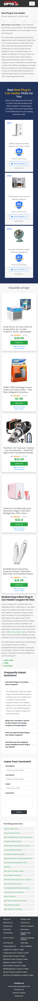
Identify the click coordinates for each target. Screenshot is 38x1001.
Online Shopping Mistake (27, 939)
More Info (19, 342)
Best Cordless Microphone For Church (17, 846)
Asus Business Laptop (11, 905)
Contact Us (25, 923)
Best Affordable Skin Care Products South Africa (21, 837)
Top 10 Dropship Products (13, 850)
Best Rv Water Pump (11, 829)
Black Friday (21, 632)
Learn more (8, 660)
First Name (9, 766)
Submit (19, 812)
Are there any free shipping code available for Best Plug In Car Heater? (17, 744)
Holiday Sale (26, 919)
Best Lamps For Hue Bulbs (13, 909)
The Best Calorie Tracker (12, 841)
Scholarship (8, 933)
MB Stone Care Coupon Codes (15, 959)
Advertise (7, 929)
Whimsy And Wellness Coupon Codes (18, 975)
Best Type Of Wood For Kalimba (15, 901)
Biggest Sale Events (26, 934)
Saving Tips (7, 926)
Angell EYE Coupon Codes (13, 949)
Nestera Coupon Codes (12, 962)
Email (7, 784)
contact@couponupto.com (19, 986)
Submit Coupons (27, 926)
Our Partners (8, 943)
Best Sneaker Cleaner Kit (12, 875)
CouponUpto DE (9, 946)
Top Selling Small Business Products (16, 888)
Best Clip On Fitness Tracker (14, 871)
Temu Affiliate (26, 946)
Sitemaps (24, 943)
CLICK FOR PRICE (19, 164)
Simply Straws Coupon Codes (15, 972)
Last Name (9, 775)
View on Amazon (19, 346)
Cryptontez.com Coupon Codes (16, 953)
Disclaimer (25, 929)
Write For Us (8, 923)
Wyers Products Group (12, 833)
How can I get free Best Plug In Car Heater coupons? (17, 733)
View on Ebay (19, 348)
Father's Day (11, 632)
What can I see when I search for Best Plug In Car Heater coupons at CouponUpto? (17, 723)
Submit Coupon (19, 993)
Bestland (7, 867)
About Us (6, 919)
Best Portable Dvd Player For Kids (15, 863)
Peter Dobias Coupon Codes (14, 965)
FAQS (6, 663)
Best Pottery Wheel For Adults (14, 854)
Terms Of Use (8, 938)
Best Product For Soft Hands (14, 892)
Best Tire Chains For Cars (13, 884)
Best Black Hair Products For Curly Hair (17, 880)
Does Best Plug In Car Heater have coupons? (17, 683)
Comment (8, 666)
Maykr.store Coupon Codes (14, 956)
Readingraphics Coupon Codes (15, 969)
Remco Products (10, 896)
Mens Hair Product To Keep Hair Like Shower (19, 858)
